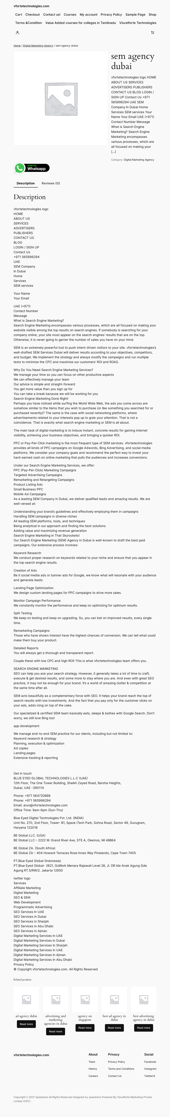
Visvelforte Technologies (137, 23)
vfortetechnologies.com (31, 6)
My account (88, 14)
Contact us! (51, 14)
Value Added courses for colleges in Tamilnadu (80, 23)
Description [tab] (26, 183)
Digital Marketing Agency (38, 45)
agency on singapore (85, 1018)
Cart (18, 14)
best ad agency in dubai (114, 1018)
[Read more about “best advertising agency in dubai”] (143, 1028)
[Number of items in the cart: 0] (152, 32)
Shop (152, 14)
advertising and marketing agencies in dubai (55, 1019)
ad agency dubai (26, 1016)
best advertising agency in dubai (143, 1018)
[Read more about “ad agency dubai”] (26, 1024)
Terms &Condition (28, 23)
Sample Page (135, 14)
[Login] (17, 32)
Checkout (32, 14)
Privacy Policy (111, 14)
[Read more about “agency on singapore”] (85, 1028)
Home (17, 45)
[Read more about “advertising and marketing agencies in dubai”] (55, 1031)
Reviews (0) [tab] (51, 183)
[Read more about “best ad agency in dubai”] (114, 1028)
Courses (70, 14)
